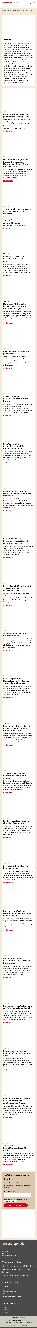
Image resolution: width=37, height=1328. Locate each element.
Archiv (28, 1323)
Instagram (6, 1312)
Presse (8, 1323)
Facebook (6, 1307)
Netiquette (13, 1325)
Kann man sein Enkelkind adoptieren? (16, 1276)
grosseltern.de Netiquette (12, 1296)
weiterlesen (8, 131)
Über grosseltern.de (9, 1291)
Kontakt (27, 1320)
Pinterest (6, 1310)
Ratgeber (24, 1325)
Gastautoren (7, 1289)
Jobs (4, 1294)
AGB (23, 1318)
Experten (6, 1286)
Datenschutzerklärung (14, 1320)
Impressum (15, 1318)
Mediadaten (18, 1323)
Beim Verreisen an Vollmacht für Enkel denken (19, 1266)
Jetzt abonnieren (16, 1205)
